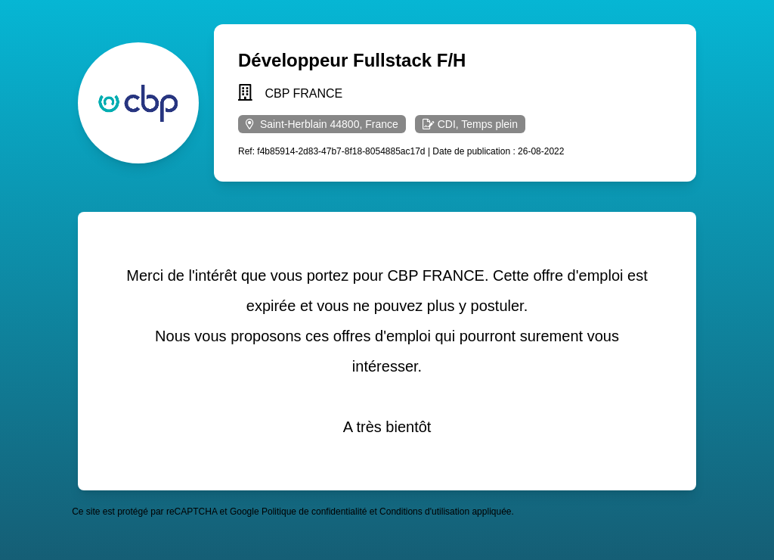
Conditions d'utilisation (424, 511)
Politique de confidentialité (314, 511)
